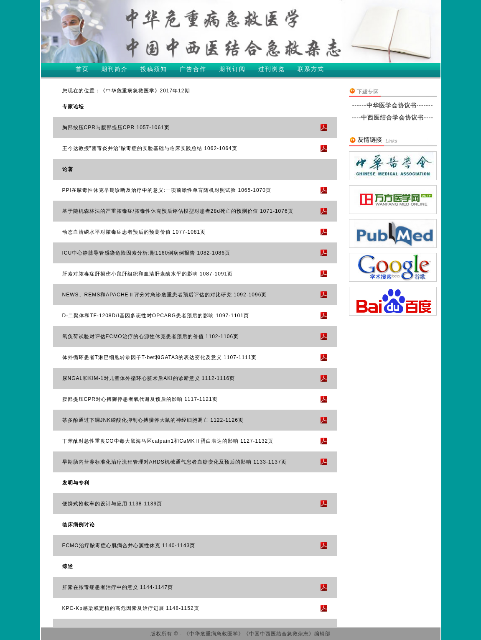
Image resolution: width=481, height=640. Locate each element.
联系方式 (311, 69)
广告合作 (193, 69)
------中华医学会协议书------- (392, 105)
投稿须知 (153, 69)
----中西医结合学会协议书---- (392, 117)
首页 (82, 69)
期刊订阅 (232, 69)
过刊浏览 (271, 69)
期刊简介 (114, 69)
